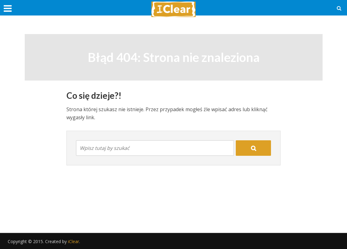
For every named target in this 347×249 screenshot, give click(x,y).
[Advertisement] (173, 210)
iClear (73, 241)
